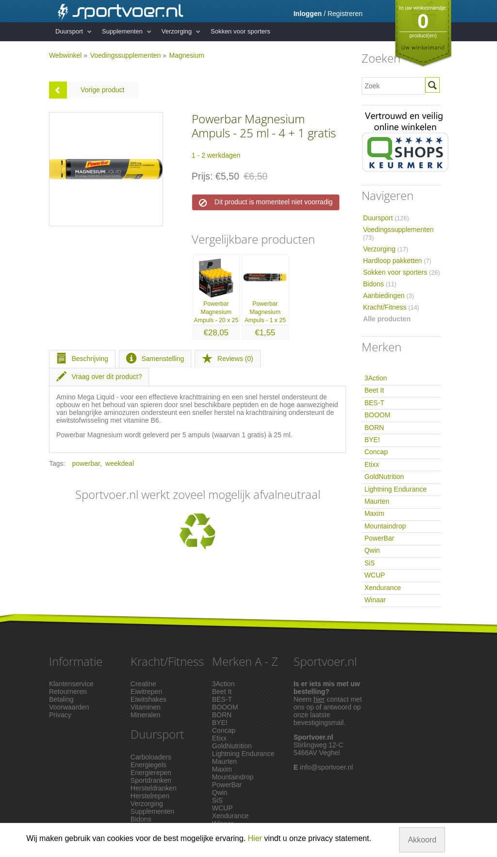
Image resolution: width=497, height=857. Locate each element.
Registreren (345, 13)
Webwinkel (65, 55)
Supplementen (122, 31)
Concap (376, 452)
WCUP (374, 575)
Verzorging (177, 31)
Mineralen (145, 715)
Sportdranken (151, 780)
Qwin (372, 550)
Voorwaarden (69, 707)
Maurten (376, 501)
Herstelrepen (150, 796)
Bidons (380, 284)
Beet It (374, 390)
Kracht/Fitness (391, 307)
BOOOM (377, 415)
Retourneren (68, 691)
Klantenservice (71, 684)
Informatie (75, 661)
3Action (375, 378)
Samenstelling (155, 359)
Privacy (60, 715)
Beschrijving (82, 359)
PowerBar (379, 538)
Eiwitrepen (146, 691)
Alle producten (387, 319)
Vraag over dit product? (99, 376)
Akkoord (422, 840)
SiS (369, 563)
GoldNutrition (384, 476)
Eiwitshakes (148, 699)
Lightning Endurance (395, 489)
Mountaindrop (385, 526)
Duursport (69, 31)
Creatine (143, 684)
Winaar (375, 600)
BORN (374, 427)
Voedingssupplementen (125, 55)
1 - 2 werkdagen (216, 155)
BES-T (374, 403)
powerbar (86, 463)
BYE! (372, 440)
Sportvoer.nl (325, 661)
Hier (255, 838)
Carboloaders (151, 757)
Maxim (374, 513)
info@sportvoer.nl (326, 767)
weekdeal (119, 463)
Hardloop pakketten (397, 260)
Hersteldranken (154, 788)
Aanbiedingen (388, 295)
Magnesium (186, 55)
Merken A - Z (245, 661)
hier (319, 699)
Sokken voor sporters (240, 31)
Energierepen (151, 772)
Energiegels (148, 765)
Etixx (371, 464)
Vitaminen (146, 707)
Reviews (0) (227, 359)
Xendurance (382, 588)
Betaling (61, 699)
